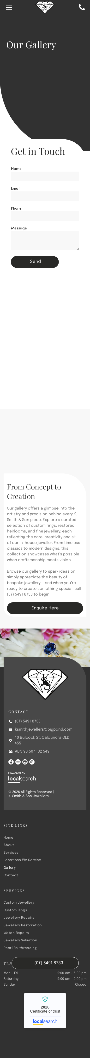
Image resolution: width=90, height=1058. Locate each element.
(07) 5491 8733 (20, 594)
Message (19, 227)
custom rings (43, 526)
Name (16, 168)
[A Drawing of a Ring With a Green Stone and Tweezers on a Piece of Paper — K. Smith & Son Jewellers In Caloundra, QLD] (45, 451)
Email (15, 188)
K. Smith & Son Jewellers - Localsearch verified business (45, 1010)
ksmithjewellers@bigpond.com (43, 729)
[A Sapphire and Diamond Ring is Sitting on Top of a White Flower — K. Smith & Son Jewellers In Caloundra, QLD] (43, 343)
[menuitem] (45, 837)
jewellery (52, 531)
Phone (16, 208)
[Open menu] (9, 7)
